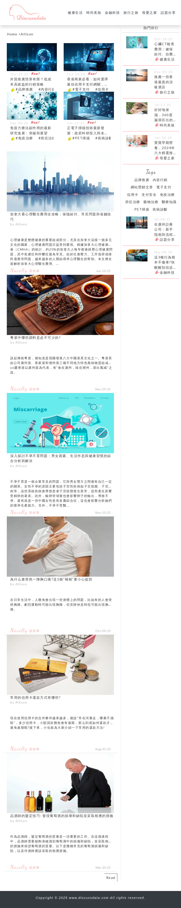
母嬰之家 (149, 12)
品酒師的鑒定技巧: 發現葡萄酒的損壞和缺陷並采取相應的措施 (61, 816)
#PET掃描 (81, 138)
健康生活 (75, 12)
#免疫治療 (24, 138)
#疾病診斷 (104, 138)
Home (12, 34)
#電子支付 (81, 89)
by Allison (18, 224)
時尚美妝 (93, 12)
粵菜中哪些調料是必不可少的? (35, 337)
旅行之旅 (130, 12)
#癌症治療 (47, 138)
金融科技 (112, 12)
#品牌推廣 (24, 89)
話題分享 (168, 12)
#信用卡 (102, 89)
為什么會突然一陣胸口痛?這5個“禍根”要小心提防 (51, 579)
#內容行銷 (47, 89)
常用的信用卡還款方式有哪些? (35, 697)
